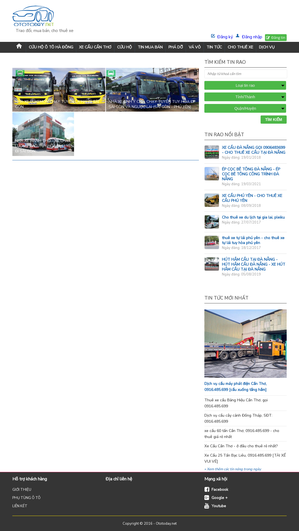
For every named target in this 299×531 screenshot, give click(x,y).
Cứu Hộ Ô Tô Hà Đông (51, 47)
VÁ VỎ (195, 47)
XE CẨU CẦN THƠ (95, 47)
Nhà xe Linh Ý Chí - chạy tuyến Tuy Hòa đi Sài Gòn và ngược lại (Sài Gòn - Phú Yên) (151, 104)
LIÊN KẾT (19, 506)
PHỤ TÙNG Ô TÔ (26, 497)
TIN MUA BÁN (150, 47)
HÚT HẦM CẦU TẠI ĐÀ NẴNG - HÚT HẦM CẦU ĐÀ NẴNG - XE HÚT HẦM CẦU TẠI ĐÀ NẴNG (253, 264)
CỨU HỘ (124, 47)
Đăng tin (278, 37)
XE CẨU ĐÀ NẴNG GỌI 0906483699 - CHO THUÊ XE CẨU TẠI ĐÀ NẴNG (253, 150)
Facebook (219, 489)
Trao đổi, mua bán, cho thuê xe (45, 31)
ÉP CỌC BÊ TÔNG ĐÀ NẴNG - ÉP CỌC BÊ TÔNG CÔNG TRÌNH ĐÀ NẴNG (251, 174)
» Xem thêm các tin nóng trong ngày (232, 469)
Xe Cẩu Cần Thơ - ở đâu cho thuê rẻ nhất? (241, 446)
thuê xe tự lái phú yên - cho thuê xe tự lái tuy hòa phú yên (253, 240)
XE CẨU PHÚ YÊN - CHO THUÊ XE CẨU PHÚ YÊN (252, 198)
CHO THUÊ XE (240, 47)
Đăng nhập (252, 37)
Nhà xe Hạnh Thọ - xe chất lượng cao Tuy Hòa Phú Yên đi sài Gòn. (44, 146)
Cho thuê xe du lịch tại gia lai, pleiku (253, 217)
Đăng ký (225, 37)
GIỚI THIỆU (21, 489)
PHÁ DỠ (175, 47)
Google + (219, 497)
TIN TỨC (214, 47)
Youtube (218, 506)
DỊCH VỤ (267, 47)
